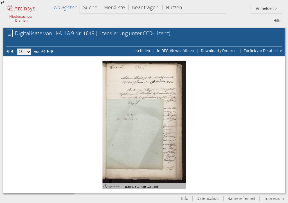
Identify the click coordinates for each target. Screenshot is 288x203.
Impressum (274, 198)
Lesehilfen (141, 51)
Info (184, 198)
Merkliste (114, 7)
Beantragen (145, 7)
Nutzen (174, 7)
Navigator (65, 7)
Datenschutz (208, 198)
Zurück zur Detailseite (263, 51)
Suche (90, 7)
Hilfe (277, 20)
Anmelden (266, 8)
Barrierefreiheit (241, 198)
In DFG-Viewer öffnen (175, 51)
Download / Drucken (219, 51)
